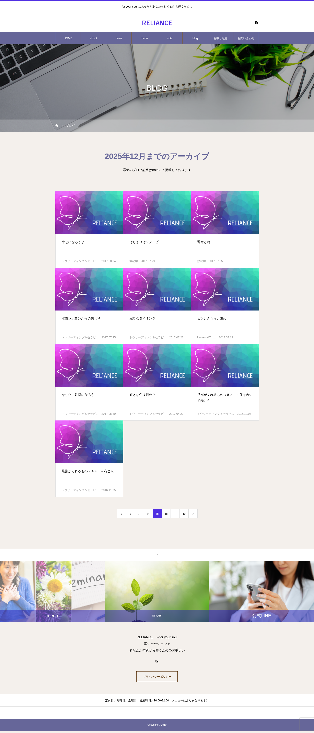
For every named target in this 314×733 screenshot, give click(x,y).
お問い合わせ (246, 38)
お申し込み (220, 38)
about (93, 38)
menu (144, 38)
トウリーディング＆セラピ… (80, 261)
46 (166, 513)
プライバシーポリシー (157, 677)
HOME (68, 38)
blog (195, 38)
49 (184, 513)
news (119, 38)
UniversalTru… (206, 337)
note (169, 38)
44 (148, 513)
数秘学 (133, 261)
